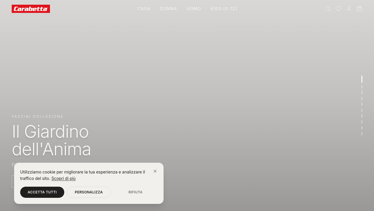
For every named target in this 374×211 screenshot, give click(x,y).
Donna (168, 8)
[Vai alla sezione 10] (361, 133)
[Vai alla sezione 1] (361, 79)
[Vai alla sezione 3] (361, 92)
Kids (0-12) (223, 8)
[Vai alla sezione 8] (361, 122)
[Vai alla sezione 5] (361, 104)
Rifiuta (136, 192)
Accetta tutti (42, 192)
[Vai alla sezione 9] (361, 128)
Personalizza (89, 192)
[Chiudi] (155, 171)
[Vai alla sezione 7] (361, 116)
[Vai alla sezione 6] (361, 110)
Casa (144, 8)
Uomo (193, 8)
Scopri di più (63, 178)
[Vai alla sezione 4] (361, 98)
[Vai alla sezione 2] (361, 87)
